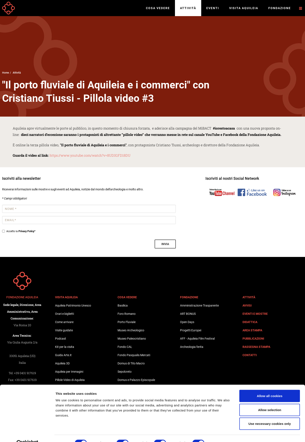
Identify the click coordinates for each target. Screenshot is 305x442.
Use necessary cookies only (269, 414)
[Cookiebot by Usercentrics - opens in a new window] (27, 434)
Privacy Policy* (26, 231)
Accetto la (18, 231)
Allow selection (269, 400)
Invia (165, 244)
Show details (222, 433)
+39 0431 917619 (25, 373)
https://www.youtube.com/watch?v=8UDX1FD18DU (90, 155)
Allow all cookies (270, 386)
